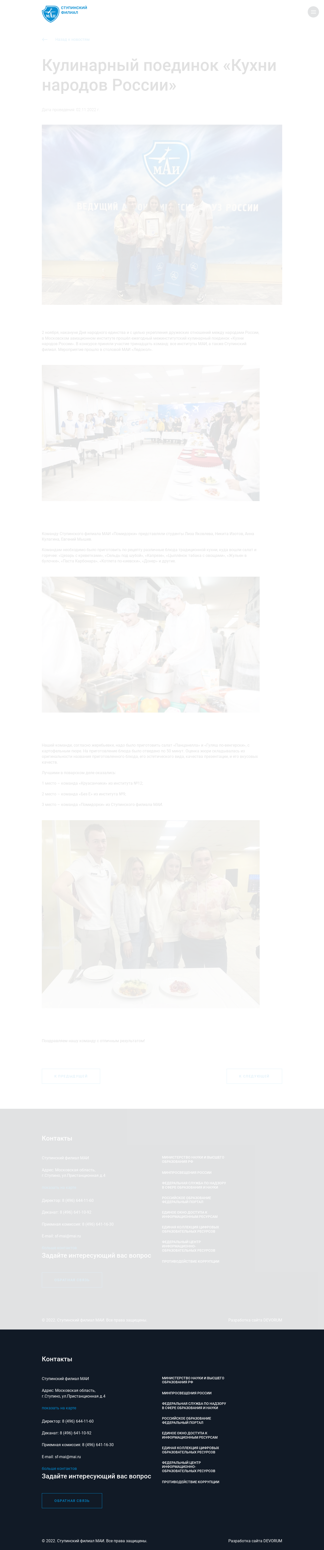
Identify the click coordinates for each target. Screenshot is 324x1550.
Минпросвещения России (187, 1393)
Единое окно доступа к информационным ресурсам (190, 1435)
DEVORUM (272, 1540)
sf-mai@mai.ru (68, 1456)
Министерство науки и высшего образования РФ (193, 1380)
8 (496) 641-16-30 (98, 1444)
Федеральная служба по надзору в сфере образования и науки (194, 1406)
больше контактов (59, 1468)
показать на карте (59, 1408)
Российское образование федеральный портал (186, 1420)
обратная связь (72, 1501)
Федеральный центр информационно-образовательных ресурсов (188, 1467)
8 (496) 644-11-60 (78, 1421)
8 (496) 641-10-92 (75, 1433)
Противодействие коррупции (190, 1482)
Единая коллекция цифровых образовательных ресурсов (190, 1450)
